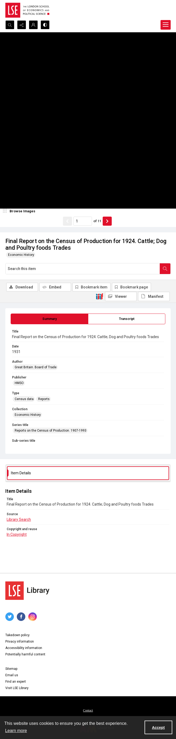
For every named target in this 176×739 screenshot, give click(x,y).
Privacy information (19, 641)
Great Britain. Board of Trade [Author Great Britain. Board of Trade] (36, 367)
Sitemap (11, 669)
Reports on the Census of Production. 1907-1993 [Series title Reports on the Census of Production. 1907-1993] (50, 430)
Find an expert (15, 681)
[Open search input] (10, 25)
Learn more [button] (16, 730)
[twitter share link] (9, 616)
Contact (88, 710)
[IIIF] (99, 296)
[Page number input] (82, 221)
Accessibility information (23, 648)
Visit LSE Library (17, 688)
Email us (11, 675)
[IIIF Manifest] (154, 296)
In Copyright (17, 534)
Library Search (19, 519)
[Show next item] (107, 221)
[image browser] (20, 211)
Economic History (21, 255)
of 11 (97, 221)
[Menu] (166, 25)
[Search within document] (165, 268)
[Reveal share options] (21, 25)
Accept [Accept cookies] (158, 727)
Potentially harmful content (25, 654)
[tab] (49, 319)
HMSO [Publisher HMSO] (19, 383)
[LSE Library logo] (27, 590)
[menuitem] (88, 710)
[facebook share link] (21, 616)
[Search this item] (83, 268)
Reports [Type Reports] (44, 399)
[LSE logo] (27, 10)
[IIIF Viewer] (121, 296)
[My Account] (33, 25)
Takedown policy (17, 635)
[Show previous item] (67, 221)
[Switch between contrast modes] (45, 25)
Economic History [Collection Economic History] (28, 415)
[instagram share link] (32, 616)
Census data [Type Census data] (24, 399)
